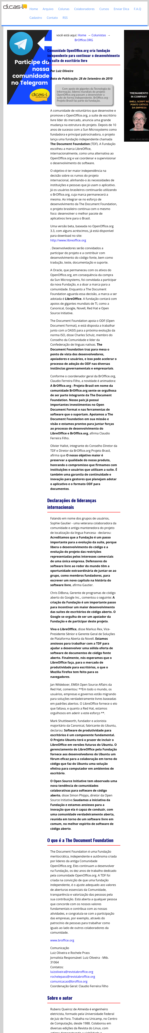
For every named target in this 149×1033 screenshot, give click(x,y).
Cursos (104, 9)
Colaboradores (84, 9)
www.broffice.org (62, 940)
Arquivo (48, 9)
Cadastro (35, 18)
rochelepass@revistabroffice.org (72, 977)
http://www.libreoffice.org (68, 240)
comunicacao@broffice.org (68, 981)
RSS (65, 18)
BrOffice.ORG (84, 40)
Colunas (63, 9)
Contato (52, 18)
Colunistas (98, 35)
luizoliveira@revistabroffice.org (71, 972)
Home (33, 9)
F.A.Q (137, 9)
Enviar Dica (121, 9)
